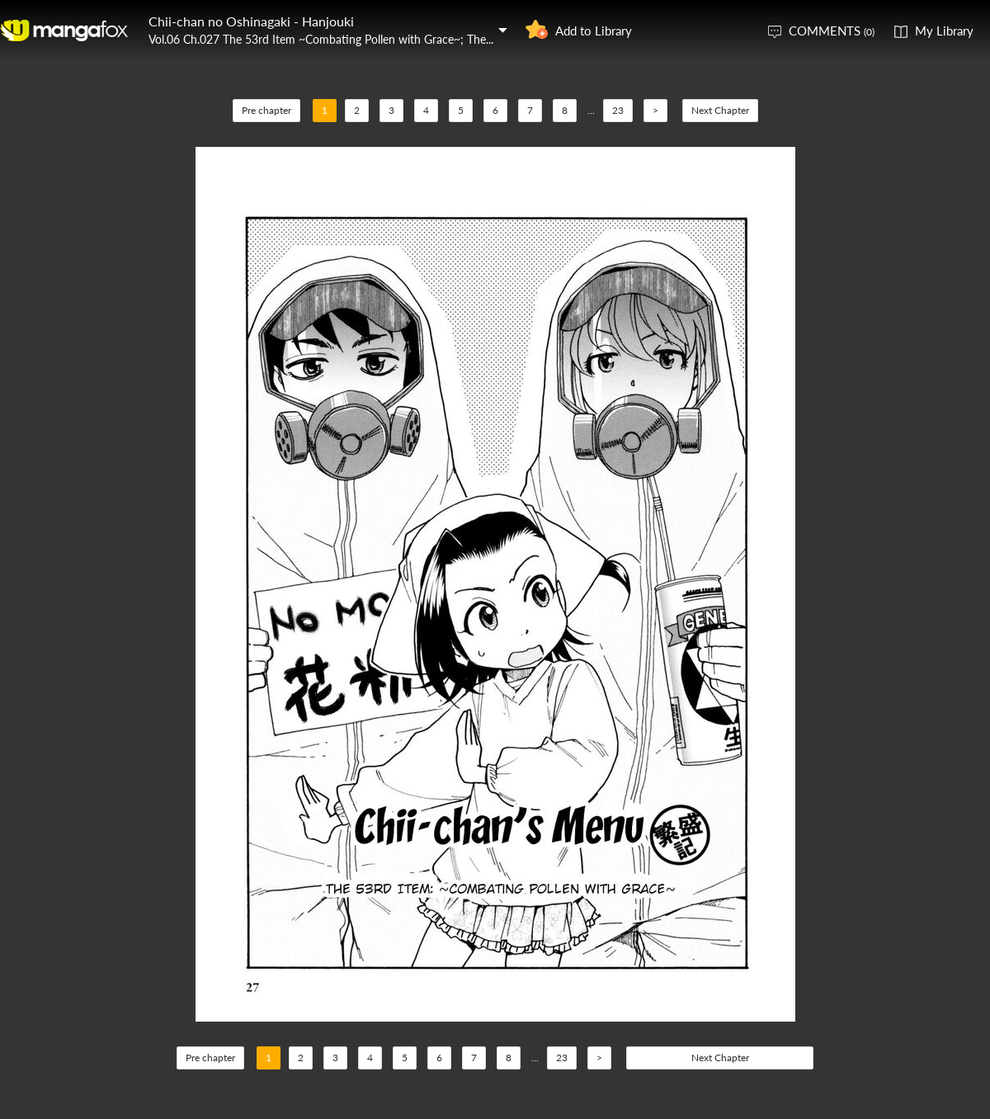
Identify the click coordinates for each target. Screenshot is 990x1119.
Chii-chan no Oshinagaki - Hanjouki (251, 21)
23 (618, 110)
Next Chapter (720, 110)
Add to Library (593, 30)
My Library (944, 30)
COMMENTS (831, 30)
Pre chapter (266, 110)
